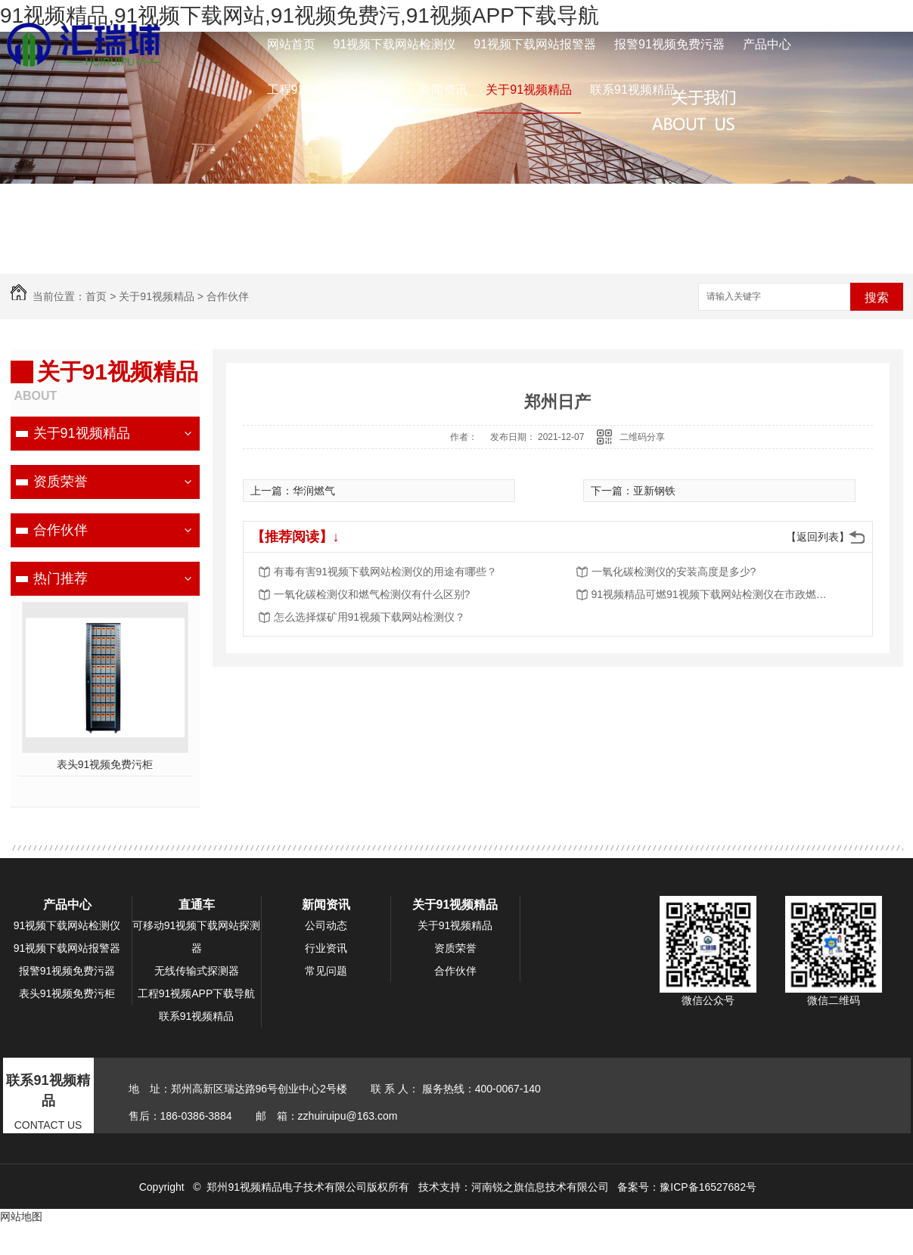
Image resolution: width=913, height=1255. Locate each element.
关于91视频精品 (529, 89)
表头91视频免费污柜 (105, 764)
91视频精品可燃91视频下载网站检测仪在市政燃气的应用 (713, 594)
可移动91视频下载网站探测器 (196, 936)
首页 (96, 296)
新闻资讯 (443, 89)
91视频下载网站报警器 (535, 44)
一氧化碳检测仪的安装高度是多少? (674, 572)
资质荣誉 (60, 481)
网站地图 (21, 1216)
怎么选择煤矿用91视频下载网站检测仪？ (370, 617)
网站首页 (291, 44)
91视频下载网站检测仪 (395, 44)
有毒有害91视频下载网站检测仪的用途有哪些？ (386, 572)
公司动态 (326, 925)
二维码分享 (642, 437)
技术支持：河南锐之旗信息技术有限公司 (513, 1187)
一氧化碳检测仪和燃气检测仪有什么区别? (372, 594)
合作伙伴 (228, 296)
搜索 (877, 297)
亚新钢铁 (654, 491)
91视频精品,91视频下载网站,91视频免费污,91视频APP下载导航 (299, 15)
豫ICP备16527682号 (708, 1187)
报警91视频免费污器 (669, 44)
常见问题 (326, 971)
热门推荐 (60, 578)
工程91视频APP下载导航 (334, 89)
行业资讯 (326, 948)
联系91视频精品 (633, 89)
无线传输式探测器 (196, 971)
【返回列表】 (817, 537)
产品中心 (767, 44)
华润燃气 (314, 491)
